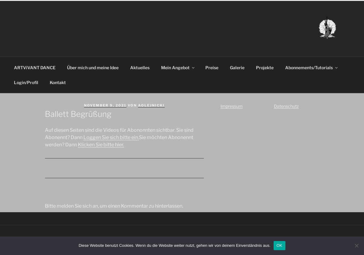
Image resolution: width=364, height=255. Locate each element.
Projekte (265, 67)
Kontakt (58, 82)
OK (279, 245)
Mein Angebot (178, 67)
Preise (211, 67)
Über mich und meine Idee (93, 67)
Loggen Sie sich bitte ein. (111, 137)
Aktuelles (140, 67)
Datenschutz (286, 106)
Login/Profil (26, 82)
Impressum (232, 106)
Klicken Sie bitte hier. (101, 145)
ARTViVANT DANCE (35, 67)
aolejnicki (151, 105)
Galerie (237, 67)
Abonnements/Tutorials (312, 67)
